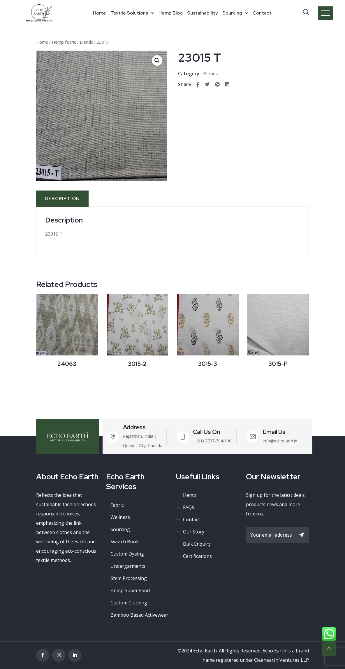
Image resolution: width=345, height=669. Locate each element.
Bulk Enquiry (197, 544)
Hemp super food (130, 590)
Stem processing (128, 578)
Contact (262, 13)
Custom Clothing (128, 602)
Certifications (197, 556)
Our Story (193, 532)
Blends (86, 42)
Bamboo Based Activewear (139, 615)
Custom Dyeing (127, 554)
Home (99, 13)
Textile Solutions (129, 13)
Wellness (120, 517)
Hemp (189, 495)
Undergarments (127, 566)
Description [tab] (62, 198)
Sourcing (232, 13)
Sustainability (202, 13)
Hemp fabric (64, 42)
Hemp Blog (171, 13)
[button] (157, 60)
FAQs (188, 507)
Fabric (117, 505)
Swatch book (124, 541)
